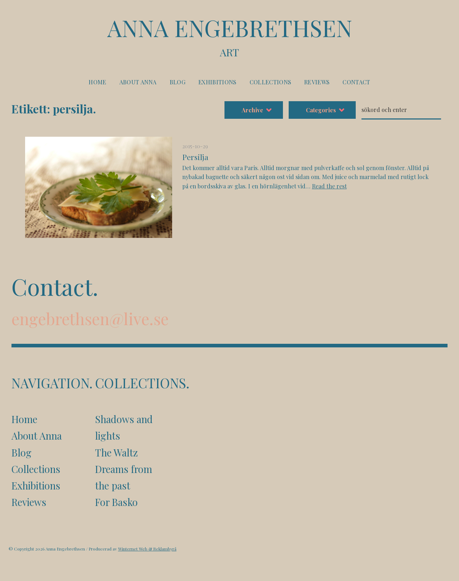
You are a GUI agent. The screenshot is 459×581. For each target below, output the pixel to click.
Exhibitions (217, 82)
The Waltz (116, 452)
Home (97, 82)
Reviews (317, 82)
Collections (271, 82)
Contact (356, 82)
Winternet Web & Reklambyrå (147, 549)
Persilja (195, 157)
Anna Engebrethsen (229, 36)
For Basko (116, 502)
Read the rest (329, 186)
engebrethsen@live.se (90, 318)
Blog (177, 82)
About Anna (138, 82)
